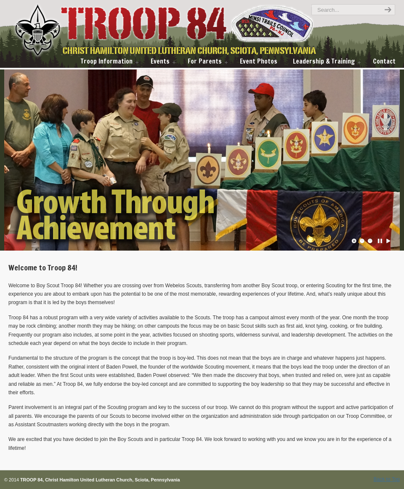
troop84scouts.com (179, 31)
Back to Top (387, 479)
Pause (380, 241)
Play (388, 241)
